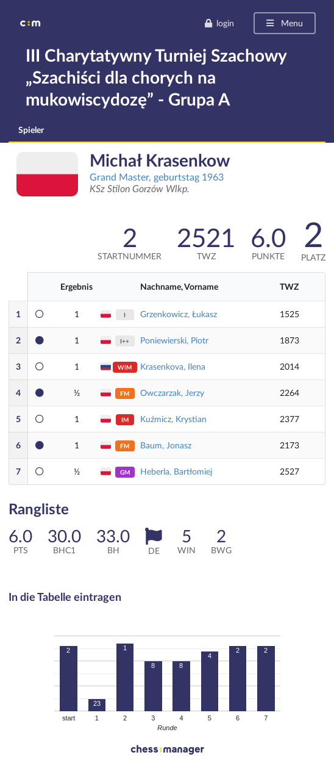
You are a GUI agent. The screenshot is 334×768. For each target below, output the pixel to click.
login (219, 23)
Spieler (31, 129)
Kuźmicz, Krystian (173, 419)
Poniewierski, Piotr (174, 340)
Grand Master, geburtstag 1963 (157, 176)
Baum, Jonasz (165, 445)
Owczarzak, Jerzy (172, 392)
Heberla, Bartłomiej (176, 471)
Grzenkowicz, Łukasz (178, 314)
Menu (284, 23)
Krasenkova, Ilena (172, 366)
